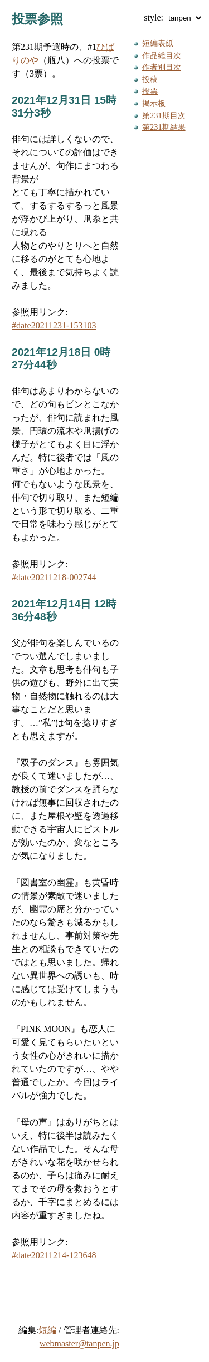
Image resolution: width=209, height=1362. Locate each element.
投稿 (150, 79)
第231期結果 (164, 127)
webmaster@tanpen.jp (79, 1343)
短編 (47, 1330)
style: (173, 17)
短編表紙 (157, 43)
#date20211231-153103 (54, 325)
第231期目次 (164, 115)
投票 (150, 91)
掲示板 (154, 103)
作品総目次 (161, 55)
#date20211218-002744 (54, 577)
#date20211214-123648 (54, 1255)
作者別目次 (161, 67)
